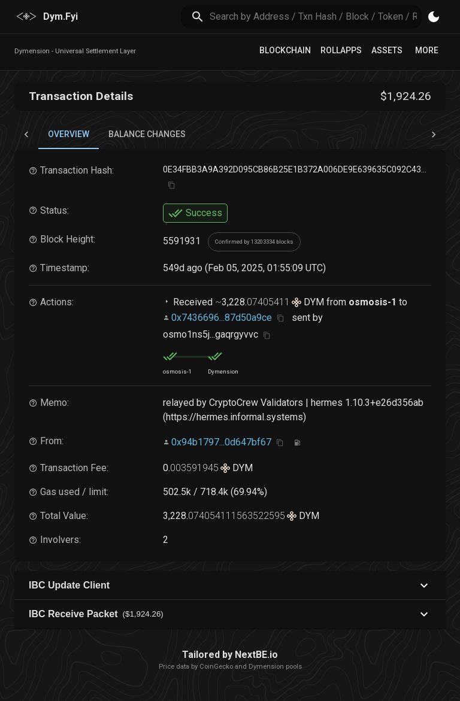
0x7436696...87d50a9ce (221, 317)
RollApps (341, 50)
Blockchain (285, 50)
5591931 (182, 241)
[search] (316, 16)
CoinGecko (216, 666)
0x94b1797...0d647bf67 (221, 442)
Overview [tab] (68, 139)
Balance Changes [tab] (147, 134)
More (426, 50)
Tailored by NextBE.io (230, 654)
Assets (386, 50)
